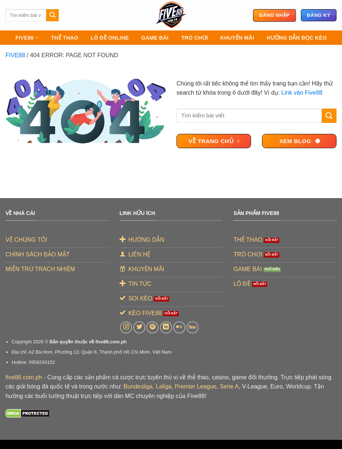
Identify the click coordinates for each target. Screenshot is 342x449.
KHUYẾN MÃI (237, 38)
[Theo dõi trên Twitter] (139, 327)
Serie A (229, 386)
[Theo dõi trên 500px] (192, 327)
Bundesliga (138, 386)
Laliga (164, 386)
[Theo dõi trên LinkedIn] (166, 327)
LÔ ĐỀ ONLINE (110, 38)
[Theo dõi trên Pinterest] (152, 327)
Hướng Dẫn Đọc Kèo (297, 38)
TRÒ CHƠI (194, 38)
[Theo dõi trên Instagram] (126, 327)
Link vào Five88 (302, 93)
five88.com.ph (24, 377)
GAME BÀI (154, 38)
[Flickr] (179, 327)
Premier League (196, 386)
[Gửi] (52, 15)
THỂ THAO (64, 38)
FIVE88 (27, 37)
